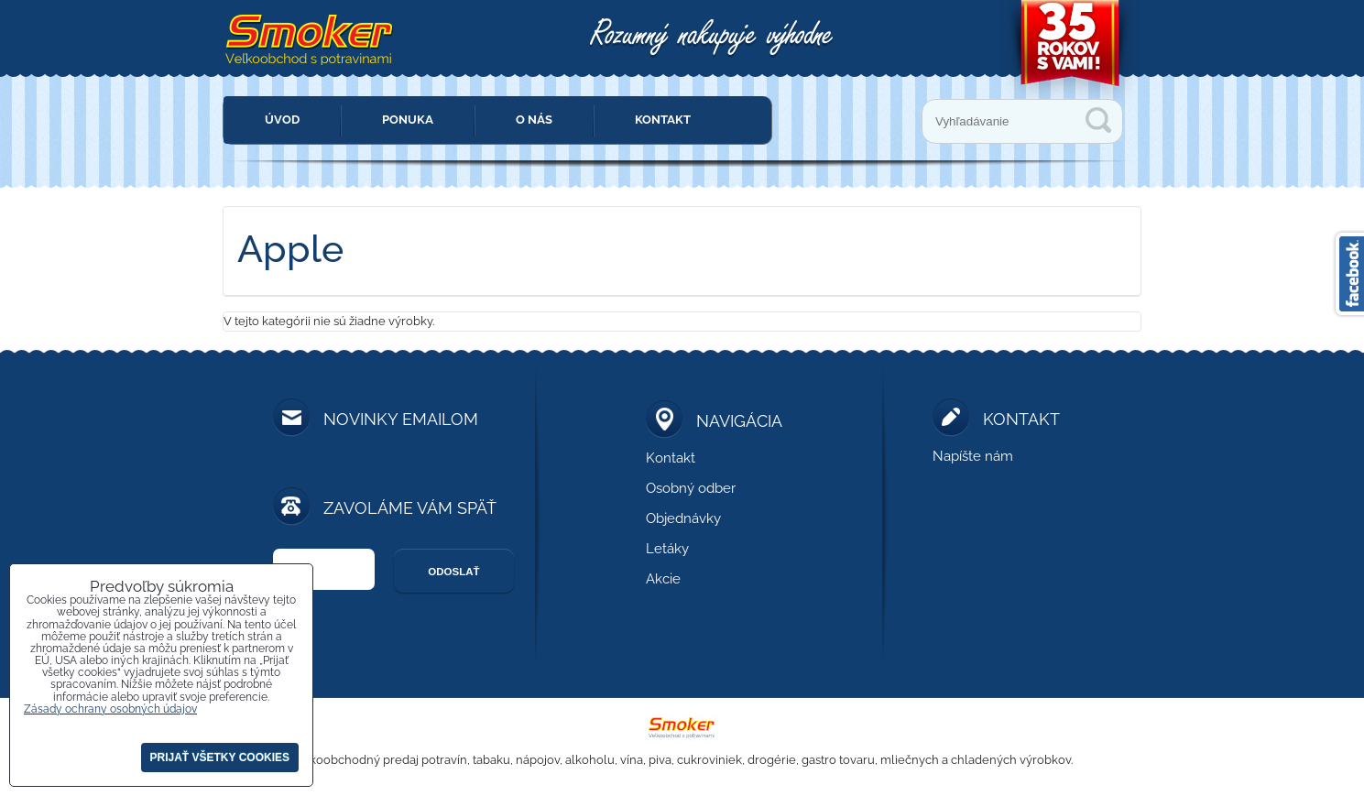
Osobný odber (691, 488)
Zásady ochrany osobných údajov (110, 709)
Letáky (667, 548)
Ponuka (407, 119)
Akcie (663, 579)
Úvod (282, 119)
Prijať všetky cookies (219, 757)
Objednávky (683, 518)
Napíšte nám (973, 456)
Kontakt (663, 119)
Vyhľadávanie (1098, 120)
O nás (534, 119)
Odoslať (453, 571)
